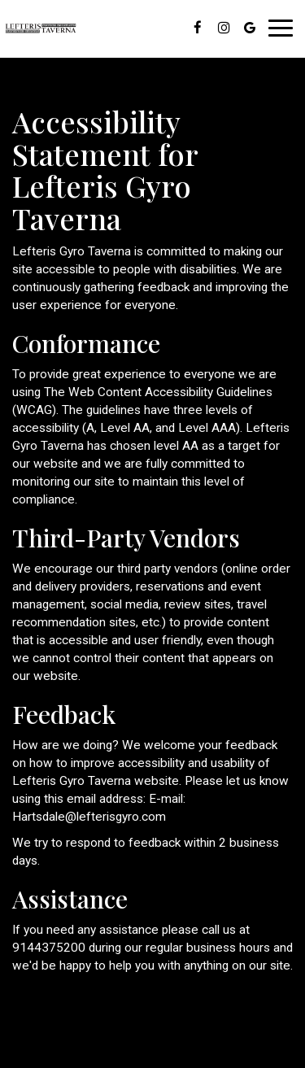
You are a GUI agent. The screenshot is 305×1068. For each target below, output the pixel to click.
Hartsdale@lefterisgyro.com (89, 816)
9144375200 (48, 947)
